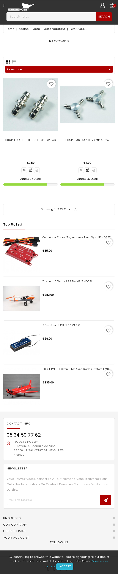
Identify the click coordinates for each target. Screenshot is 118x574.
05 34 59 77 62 (24, 435)
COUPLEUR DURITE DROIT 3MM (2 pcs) (30, 140)
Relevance (59, 69)
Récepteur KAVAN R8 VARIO (61, 325)
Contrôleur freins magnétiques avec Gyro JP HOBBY (76, 237)
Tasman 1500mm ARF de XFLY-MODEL (67, 281)
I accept (64, 566)
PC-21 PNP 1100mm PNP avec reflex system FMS (75, 369)
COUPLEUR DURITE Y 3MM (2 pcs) (87, 140)
